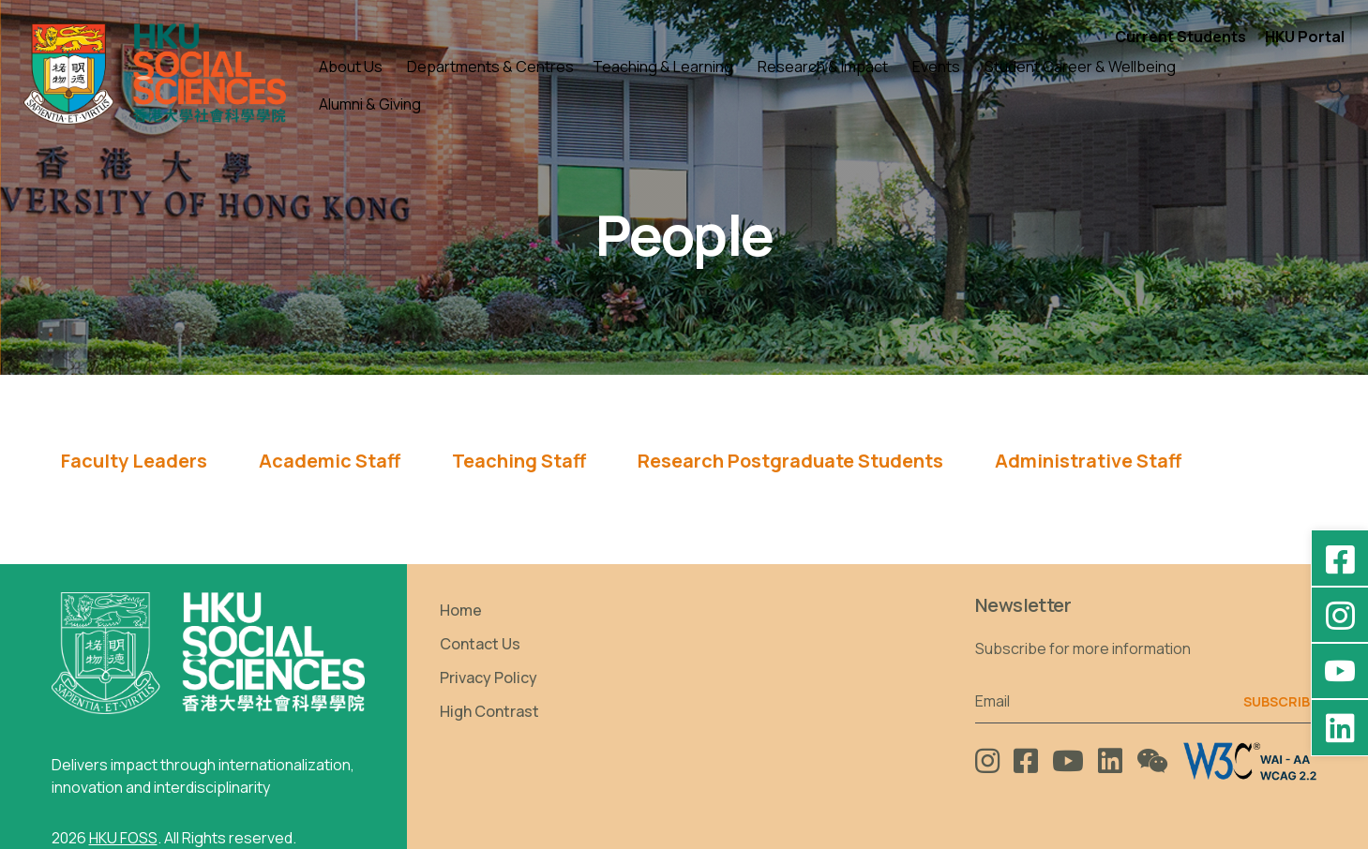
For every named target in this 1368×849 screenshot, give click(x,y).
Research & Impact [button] (823, 66)
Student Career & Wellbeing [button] (1080, 66)
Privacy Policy (488, 677)
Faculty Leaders (134, 461)
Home (461, 610)
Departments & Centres (490, 66)
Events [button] (936, 66)
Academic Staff (329, 461)
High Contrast (489, 711)
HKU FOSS (123, 837)
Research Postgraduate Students (790, 461)
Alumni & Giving (370, 104)
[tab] (134, 467)
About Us (351, 66)
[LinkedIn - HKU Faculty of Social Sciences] (1340, 727)
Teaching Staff (519, 461)
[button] (1336, 86)
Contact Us (480, 643)
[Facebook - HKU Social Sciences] (1340, 558)
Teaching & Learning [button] (663, 66)
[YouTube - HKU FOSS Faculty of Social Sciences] (1340, 671)
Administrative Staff (1088, 461)
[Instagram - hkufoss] (1340, 615)
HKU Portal (1305, 36)
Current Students (1180, 36)
